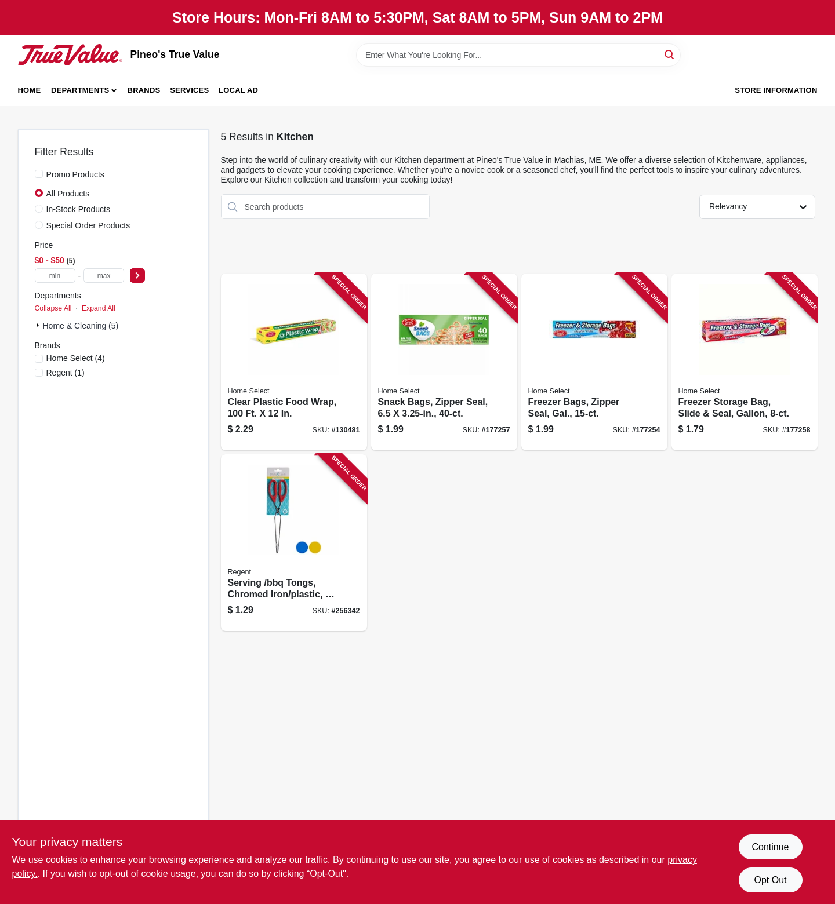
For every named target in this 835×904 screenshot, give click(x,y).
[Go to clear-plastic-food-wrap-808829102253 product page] (294, 362)
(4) (75, 358)
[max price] (104, 275)
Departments (80, 90)
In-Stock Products (78, 209)
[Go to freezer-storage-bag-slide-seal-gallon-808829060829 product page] (744, 362)
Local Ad (238, 90)
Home (29, 90)
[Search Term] (518, 55)
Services (189, 90)
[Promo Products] (39, 174)
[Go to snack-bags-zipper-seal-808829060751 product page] (444, 362)
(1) (65, 372)
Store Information (776, 90)
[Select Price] (137, 275)
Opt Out (770, 880)
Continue (770, 847)
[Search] (670, 54)
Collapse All (53, 308)
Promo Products (75, 174)
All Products (68, 193)
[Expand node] (39, 325)
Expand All (98, 308)
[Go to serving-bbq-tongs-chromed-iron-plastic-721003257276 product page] (294, 542)
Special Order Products (88, 225)
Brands (144, 90)
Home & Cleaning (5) (81, 325)
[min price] (55, 275)
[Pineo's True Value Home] (70, 54)
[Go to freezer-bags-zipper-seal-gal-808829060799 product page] (594, 362)
